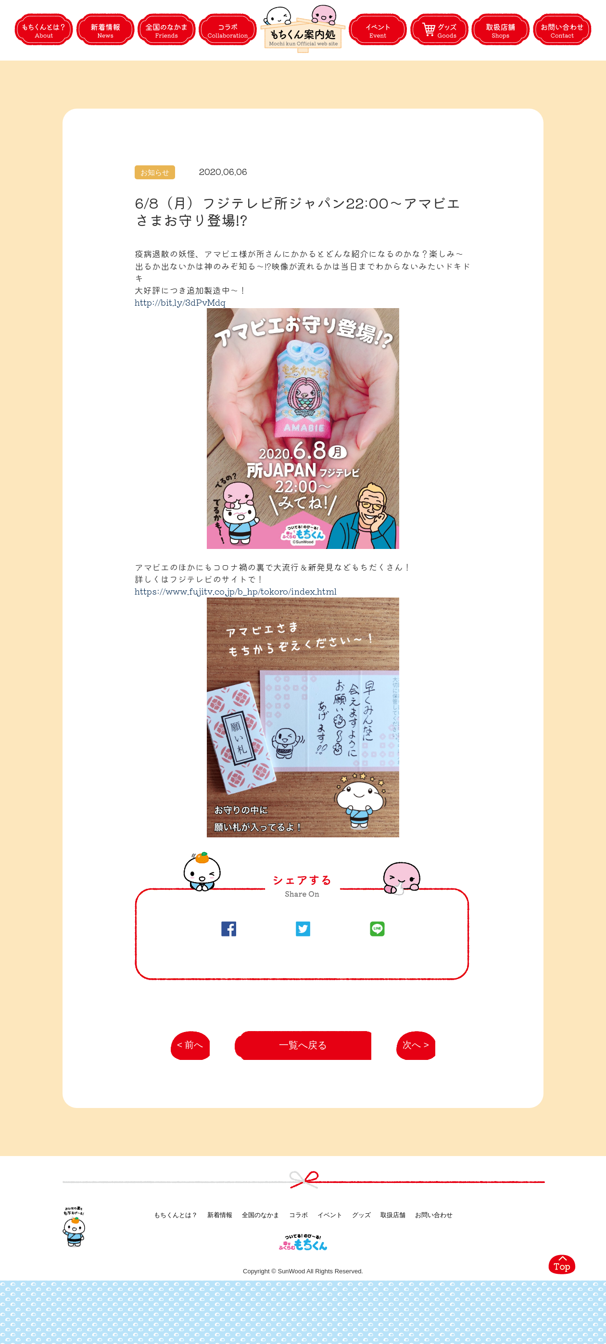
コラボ (298, 1262)
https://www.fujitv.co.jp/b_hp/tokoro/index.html (236, 636)
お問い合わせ (434, 1262)
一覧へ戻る (303, 1091)
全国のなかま (260, 1262)
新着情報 (219, 1262)
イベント (329, 1262)
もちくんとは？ (176, 1262)
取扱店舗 (392, 1262)
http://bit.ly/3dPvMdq (180, 347)
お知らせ (154, 218)
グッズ (361, 1262)
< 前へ (186, 1096)
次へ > (410, 1096)
